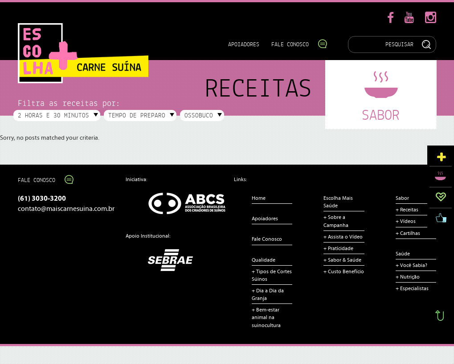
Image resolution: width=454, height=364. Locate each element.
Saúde (403, 254)
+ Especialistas (412, 288)
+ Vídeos (406, 221)
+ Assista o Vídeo (343, 237)
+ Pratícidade (338, 248)
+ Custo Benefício (343, 271)
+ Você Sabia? (411, 265)
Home (259, 198)
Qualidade (263, 260)
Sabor (402, 198)
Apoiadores (243, 44)
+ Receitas (407, 209)
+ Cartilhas (408, 233)
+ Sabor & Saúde (342, 260)
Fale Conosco (294, 44)
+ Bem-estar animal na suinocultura (266, 317)
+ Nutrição (408, 277)
